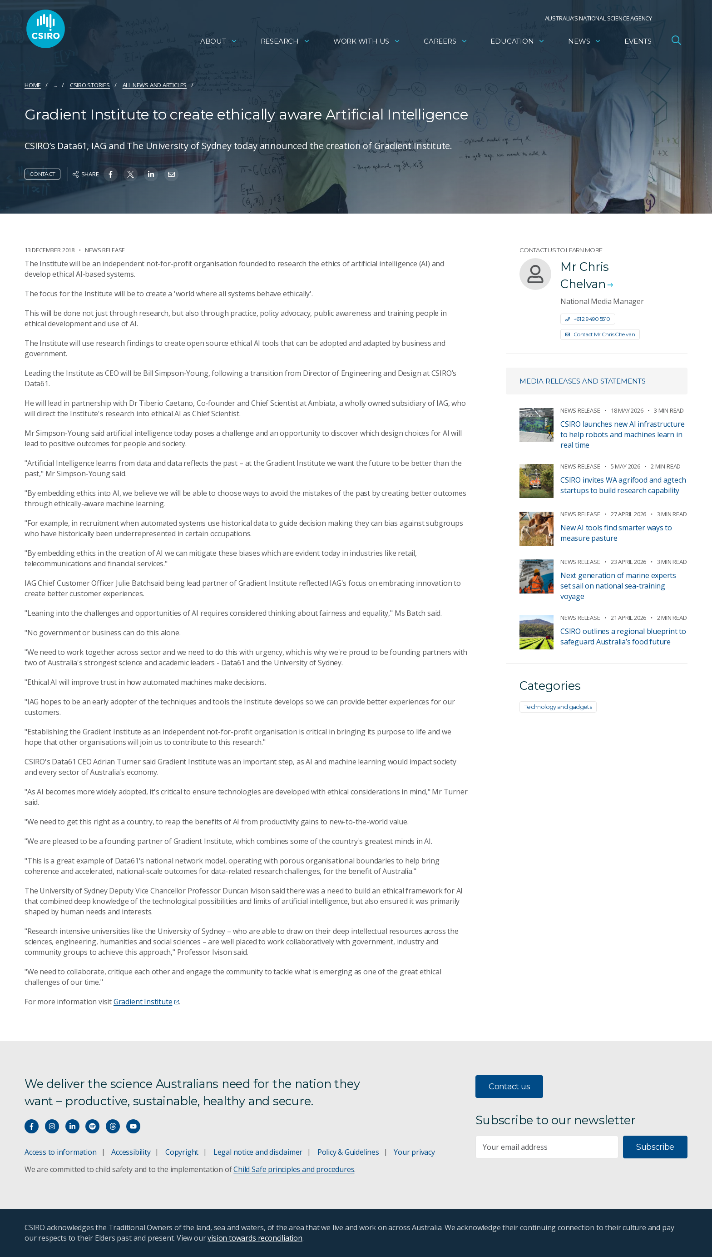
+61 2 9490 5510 (587, 318)
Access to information (61, 1152)
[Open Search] (676, 42)
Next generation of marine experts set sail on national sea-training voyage (618, 585)
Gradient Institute (146, 1002)
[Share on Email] (171, 174)
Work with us (366, 43)
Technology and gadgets (558, 706)
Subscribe (655, 1147)
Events (638, 43)
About (218, 43)
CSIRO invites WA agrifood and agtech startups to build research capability (623, 485)
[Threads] (113, 1126)
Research (285, 43)
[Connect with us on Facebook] (32, 1126)
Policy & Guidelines (348, 1152)
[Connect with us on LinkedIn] (72, 1126)
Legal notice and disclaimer (257, 1152)
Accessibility (130, 1152)
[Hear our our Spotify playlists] (92, 1126)
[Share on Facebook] (111, 174)
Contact (42, 173)
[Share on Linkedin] (151, 174)
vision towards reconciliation (255, 1238)
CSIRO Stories (90, 85)
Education (517, 43)
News (584, 43)
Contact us (509, 1087)
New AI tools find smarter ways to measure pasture (616, 533)
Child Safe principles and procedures (293, 1169)
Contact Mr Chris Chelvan (600, 334)
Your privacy (414, 1152)
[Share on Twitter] (131, 174)
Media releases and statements (582, 381)
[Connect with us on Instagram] (52, 1126)
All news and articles (155, 85)
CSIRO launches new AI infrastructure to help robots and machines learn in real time (622, 434)
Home (33, 85)
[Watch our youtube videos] (133, 1126)
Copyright (181, 1152)
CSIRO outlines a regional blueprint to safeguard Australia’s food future (623, 636)
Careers (446, 43)
